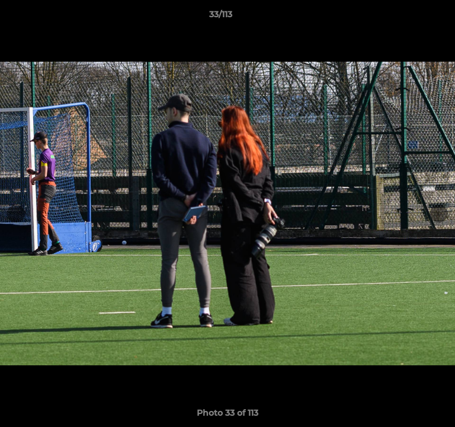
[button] (412, 17)
